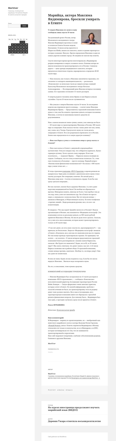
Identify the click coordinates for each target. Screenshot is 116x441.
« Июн (12, 55)
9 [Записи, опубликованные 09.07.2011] (23, 44)
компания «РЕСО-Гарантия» (73, 171)
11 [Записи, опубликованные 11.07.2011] (9, 47)
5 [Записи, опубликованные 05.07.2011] (12, 44)
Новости (69, 390)
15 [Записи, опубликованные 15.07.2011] (21, 47)
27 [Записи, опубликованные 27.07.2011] (15, 52)
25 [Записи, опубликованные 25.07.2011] (9, 52)
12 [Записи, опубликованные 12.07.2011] (12, 47)
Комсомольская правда (66, 310)
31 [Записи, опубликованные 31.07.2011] (26, 52)
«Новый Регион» (54, 325)
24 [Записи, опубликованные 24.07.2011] (26, 50)
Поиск (10, 23)
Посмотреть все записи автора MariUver (84, 378)
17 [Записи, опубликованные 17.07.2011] (26, 47)
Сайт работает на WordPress (57, 437)
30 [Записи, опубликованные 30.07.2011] (23, 52)
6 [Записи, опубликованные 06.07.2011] (15, 44)
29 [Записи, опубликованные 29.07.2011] (21, 52)
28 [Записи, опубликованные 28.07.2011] (18, 52)
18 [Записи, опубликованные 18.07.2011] (9, 50)
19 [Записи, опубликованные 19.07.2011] (12, 50)
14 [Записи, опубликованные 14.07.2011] (18, 47)
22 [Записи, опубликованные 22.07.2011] (21, 50)
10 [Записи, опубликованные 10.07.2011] (26, 44)
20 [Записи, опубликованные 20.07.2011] (15, 50)
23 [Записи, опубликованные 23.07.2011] (23, 50)
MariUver (13, 7)
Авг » (24, 55)
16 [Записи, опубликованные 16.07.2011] (23, 47)
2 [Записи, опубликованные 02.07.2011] (23, 42)
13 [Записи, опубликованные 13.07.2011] (15, 47)
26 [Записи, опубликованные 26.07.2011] (12, 52)
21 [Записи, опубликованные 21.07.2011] (18, 50)
